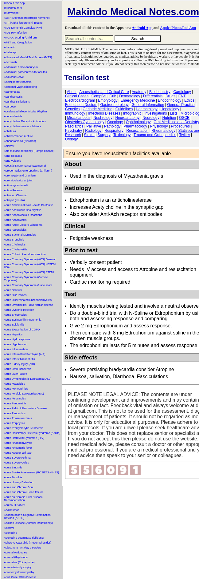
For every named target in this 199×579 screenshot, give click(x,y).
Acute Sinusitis (13, 467)
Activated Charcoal (15, 195)
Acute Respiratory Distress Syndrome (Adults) (32, 433)
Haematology (147, 109)
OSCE (184, 117)
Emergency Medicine (137, 100)
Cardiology (182, 92)
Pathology (112, 126)
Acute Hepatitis (13, 334)
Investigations (155, 113)
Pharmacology (135, 126)
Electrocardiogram (80, 100)
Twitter (184, 135)
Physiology (159, 126)
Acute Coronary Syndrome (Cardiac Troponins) (26, 279)
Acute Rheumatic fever (18, 447)
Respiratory (113, 130)
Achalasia (10, 131)
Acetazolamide (13, 116)
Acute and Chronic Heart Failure (24, 492)
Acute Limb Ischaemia (17, 368)
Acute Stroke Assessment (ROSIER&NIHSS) (31, 472)
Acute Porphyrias (14, 423)
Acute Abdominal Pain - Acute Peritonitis (28, 205)
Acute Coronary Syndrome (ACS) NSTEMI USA (30, 266)
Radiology (93, 130)
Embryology (107, 100)
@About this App (14, 3)
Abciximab (10, 62)
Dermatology (129, 96)
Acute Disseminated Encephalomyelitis (28, 300)
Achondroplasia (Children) (20, 141)
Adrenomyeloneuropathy (19, 572)
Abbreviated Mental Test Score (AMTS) (28, 57)
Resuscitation (137, 130)
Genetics (72, 109)
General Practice (180, 105)
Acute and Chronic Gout (18, 487)
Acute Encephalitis (15, 314)
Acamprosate (12, 91)
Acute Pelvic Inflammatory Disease (25, 408)
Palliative (93, 126)
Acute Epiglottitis (14, 324)
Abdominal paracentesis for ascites (25, 72)
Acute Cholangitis (14, 244)
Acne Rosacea (13, 155)
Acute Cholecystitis (15, 249)
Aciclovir (9, 146)
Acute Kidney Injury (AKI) (19, 364)
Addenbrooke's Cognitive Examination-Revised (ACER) (28, 516)
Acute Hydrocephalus (17, 339)
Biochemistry (159, 92)
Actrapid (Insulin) (14, 200)
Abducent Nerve (14, 77)
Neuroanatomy (127, 117)
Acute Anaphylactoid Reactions (23, 215)
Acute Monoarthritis (16, 388)
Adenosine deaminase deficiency (24, 537)
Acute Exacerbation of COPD (22, 329)
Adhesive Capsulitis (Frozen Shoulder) (27, 542)
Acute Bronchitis (14, 239)
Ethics (189, 100)
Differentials (152, 96)
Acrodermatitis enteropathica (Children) (28, 170)
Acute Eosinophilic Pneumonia (22, 319)
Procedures (180, 126)
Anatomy (139, 92)
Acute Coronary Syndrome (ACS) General (30, 259)
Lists (174, 113)
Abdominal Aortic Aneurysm (21, 67)
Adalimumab (11, 510)
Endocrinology (169, 100)
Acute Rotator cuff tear (18, 452)
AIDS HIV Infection (15, 32)
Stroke (89, 135)
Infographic (132, 113)
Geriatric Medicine (97, 109)
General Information (147, 105)
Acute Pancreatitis (15, 403)
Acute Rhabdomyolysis (18, 442)
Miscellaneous (78, 117)
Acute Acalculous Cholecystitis (22, 210)
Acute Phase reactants (18, 418)
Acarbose (10, 106)
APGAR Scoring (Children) (20, 37)
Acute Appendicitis (15, 229)
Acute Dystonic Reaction (19, 309)
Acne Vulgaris (12, 160)
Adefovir (9, 527)
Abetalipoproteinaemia (18, 81)
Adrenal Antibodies (15, 552)
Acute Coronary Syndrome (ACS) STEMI (29, 272)
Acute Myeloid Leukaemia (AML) (24, 393)
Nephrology (102, 117)
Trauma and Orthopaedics (155, 135)
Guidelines (124, 109)
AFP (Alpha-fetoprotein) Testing (23, 22)
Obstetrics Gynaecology (84, 122)
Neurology (150, 117)
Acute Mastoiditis (14, 383)
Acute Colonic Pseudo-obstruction (25, 254)
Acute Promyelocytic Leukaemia (23, 428)
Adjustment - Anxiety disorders (22, 547)
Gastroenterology (114, 105)
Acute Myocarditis (15, 398)
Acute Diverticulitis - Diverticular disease (28, 304)
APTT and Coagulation (18, 42)
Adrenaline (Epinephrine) (19, 562)
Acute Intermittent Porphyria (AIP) (24, 354)
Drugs (170, 96)
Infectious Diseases (104, 113)
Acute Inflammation (16, 349)
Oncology (115, 122)
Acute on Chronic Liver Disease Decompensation (23, 499)
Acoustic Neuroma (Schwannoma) (25, 165)
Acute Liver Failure (15, 373)
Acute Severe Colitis (16, 462)
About (71, 92)
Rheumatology (163, 130)
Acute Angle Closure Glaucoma (23, 224)
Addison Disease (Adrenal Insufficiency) (28, 522)
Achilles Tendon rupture (18, 136)
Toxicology (122, 135)
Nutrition (169, 117)
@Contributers (13, 8)
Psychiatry (73, 130)
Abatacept (10, 52)
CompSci (99, 96)
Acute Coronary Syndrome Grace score (28, 285)
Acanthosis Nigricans (17, 101)
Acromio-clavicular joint (18, 180)
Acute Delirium (13, 290)
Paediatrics (74, 126)
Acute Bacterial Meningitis (20, 234)
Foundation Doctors (81, 105)
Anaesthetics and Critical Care (104, 92)
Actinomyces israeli (16, 185)
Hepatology (170, 109)
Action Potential (13, 190)
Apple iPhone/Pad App (178, 28)
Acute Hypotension (15, 344)
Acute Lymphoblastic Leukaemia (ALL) (27, 378)
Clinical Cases (76, 96)
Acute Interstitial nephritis (19, 359)
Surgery (104, 135)
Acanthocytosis (13, 96)
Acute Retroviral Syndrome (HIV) (24, 437)
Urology (71, 139)
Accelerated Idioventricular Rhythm (25, 111)
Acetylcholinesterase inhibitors (22, 126)
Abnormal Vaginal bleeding (20, 86)
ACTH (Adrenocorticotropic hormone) (27, 17)
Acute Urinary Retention (18, 482)
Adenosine (10, 532)
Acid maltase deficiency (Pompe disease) (29, 150)
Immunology (75, 113)
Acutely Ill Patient (14, 505)
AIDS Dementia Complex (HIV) (23, 27)
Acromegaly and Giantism (20, 175)
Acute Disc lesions (15, 295)
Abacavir (9, 47)
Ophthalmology (138, 122)
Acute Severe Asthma (17, 457)
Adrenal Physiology (16, 557)
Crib (112, 96)
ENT (182, 96)
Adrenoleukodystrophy (18, 567)
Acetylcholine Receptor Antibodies (25, 121)
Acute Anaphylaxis (15, 219)
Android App (142, 28)
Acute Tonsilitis (13, 477)
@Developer (11, 12)
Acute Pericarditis (14, 413)
